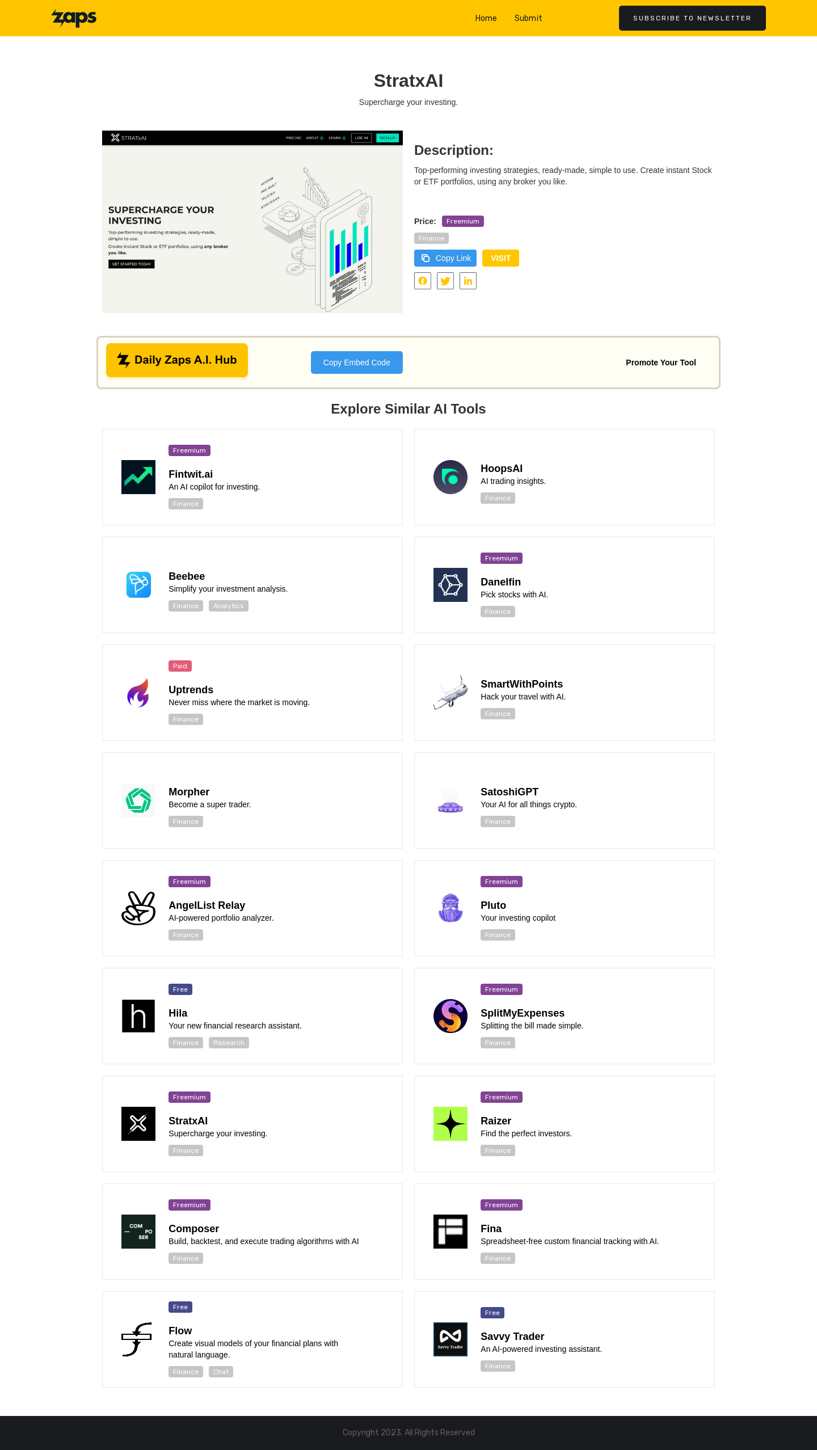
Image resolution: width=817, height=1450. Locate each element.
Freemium (463, 221)
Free (180, 989)
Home (486, 18)
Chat (221, 1372)
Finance (431, 238)
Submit (529, 18)
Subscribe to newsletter (692, 18)
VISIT (501, 258)
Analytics (228, 606)
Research (229, 1043)
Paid (180, 666)
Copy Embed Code (356, 362)
